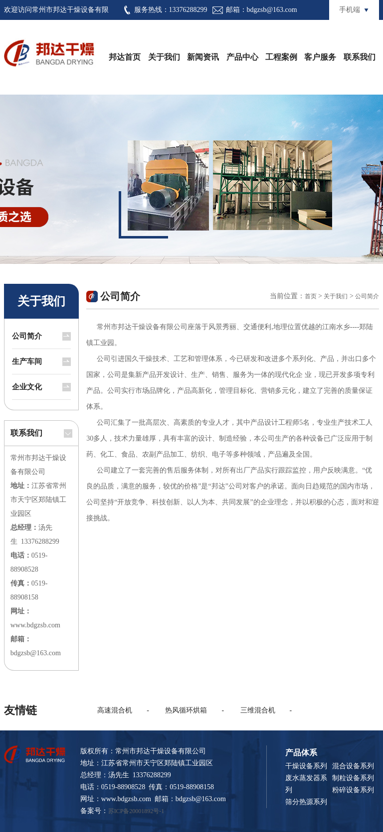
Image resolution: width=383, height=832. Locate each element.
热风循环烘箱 (186, 710)
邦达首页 (125, 57)
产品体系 (301, 752)
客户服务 (320, 57)
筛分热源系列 (306, 802)
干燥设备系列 (306, 766)
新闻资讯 (203, 57)
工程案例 (281, 57)
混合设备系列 (353, 766)
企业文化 (27, 387)
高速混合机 (114, 710)
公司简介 (27, 336)
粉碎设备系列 (353, 790)
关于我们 (164, 57)
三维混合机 (257, 710)
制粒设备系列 (353, 778)
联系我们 (360, 57)
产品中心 (242, 57)
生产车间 (27, 361)
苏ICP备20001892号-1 (136, 811)
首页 (311, 296)
